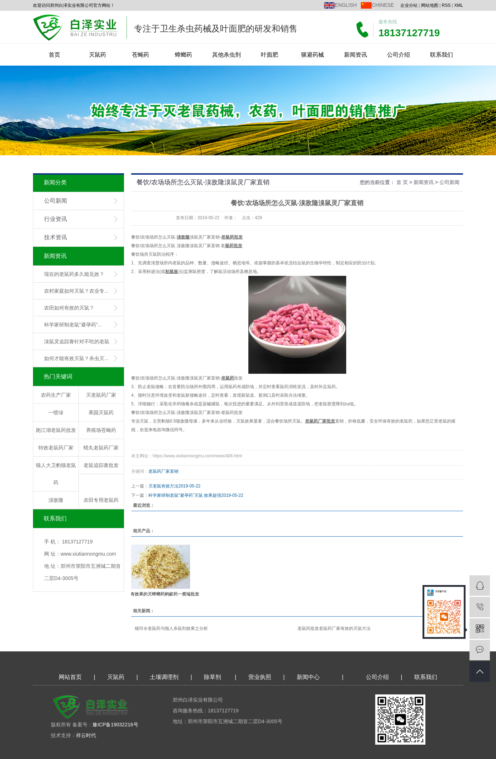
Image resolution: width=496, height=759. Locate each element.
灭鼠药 (97, 55)
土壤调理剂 (164, 677)
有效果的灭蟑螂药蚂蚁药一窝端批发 (164, 594)
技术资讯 (55, 237)
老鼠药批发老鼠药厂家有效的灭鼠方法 (334, 628)
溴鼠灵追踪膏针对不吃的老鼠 (76, 341)
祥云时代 (86, 735)
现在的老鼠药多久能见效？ (74, 274)
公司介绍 (398, 55)
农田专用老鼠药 (101, 500)
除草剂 (212, 677)
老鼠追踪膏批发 (101, 465)
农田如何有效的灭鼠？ (69, 308)
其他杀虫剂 (226, 55)
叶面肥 (269, 55)
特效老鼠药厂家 (55, 448)
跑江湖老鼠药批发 (56, 430)
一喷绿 (55, 412)
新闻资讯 (355, 55)
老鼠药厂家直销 (163, 471)
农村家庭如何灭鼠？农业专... (76, 291)
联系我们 (441, 55)
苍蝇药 (140, 55)
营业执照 (259, 677)
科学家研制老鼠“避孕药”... (73, 324)
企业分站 (409, 5)
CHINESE (383, 5)
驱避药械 (312, 55)
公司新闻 (55, 201)
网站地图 (429, 5)
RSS (446, 5)
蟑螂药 (183, 55)
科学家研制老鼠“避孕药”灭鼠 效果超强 (184, 495)
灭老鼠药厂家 (101, 395)
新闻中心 (308, 677)
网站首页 (70, 677)
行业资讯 (55, 219)
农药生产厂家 (56, 395)
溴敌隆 (55, 500)
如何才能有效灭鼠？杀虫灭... (76, 358)
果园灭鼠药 (101, 412)
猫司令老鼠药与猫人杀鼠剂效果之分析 (171, 628)
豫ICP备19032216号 (115, 724)
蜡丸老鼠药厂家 (101, 448)
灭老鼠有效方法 (163, 486)
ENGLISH (346, 5)
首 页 (402, 182)
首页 (54, 55)
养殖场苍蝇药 (101, 430)
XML (458, 5)
